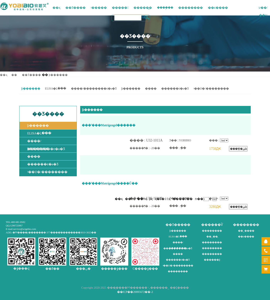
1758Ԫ (219, 149)
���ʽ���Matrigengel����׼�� (109, 125)
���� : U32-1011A (149, 140)
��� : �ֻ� (189, 148)
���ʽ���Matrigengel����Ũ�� (110, 183)
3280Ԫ (219, 207)
